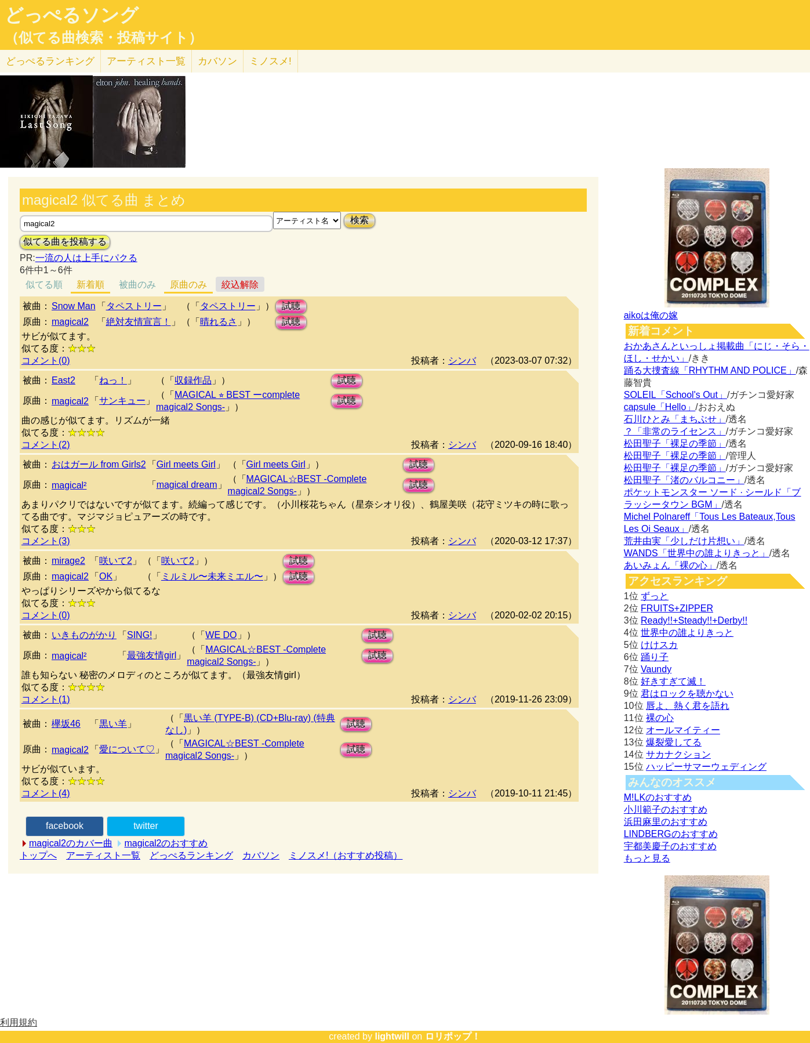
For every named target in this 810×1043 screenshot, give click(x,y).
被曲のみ (137, 284)
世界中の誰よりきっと (687, 633)
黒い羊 (113, 724)
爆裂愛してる (674, 742)
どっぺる (50, 61)
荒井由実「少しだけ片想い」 (684, 541)
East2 (63, 380)
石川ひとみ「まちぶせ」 (675, 419)
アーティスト (146, 61)
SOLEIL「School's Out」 (675, 395)
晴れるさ (218, 322)
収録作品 (193, 380)
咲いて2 (115, 561)
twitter (145, 826)
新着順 (90, 284)
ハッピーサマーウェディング (706, 767)
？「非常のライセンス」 (675, 431)
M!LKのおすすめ (658, 797)
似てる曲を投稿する (65, 242)
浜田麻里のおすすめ (665, 822)
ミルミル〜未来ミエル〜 (212, 576)
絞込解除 (240, 284)
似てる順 (44, 284)
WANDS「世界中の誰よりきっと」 (696, 553)
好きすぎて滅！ (673, 681)
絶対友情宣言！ (138, 322)
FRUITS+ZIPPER (677, 608)
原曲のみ (188, 284)
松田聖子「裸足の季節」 (675, 443)
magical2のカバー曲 (70, 843)
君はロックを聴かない (687, 693)
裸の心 (660, 718)
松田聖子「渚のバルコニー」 (684, 480)
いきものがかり (84, 635)
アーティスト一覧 (103, 855)
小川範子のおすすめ (665, 809)
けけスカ (659, 645)
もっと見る (647, 858)
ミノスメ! (270, 61)
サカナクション (678, 754)
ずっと (655, 596)
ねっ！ (113, 380)
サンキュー (122, 400)
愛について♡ (127, 749)
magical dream (187, 485)
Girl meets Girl (186, 464)
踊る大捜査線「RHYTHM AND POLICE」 (710, 370)
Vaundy (656, 669)
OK (105, 576)
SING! (139, 635)
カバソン (217, 61)
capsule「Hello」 (660, 407)
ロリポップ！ (453, 1036)
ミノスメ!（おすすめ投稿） (345, 855)
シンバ (462, 360)
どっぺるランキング (191, 855)
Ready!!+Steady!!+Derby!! (694, 620)
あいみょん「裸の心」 (670, 565)
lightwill (392, 1036)
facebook (64, 826)
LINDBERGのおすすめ (671, 834)
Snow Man (74, 306)
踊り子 (655, 657)
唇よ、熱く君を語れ (687, 706)
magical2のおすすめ (166, 843)
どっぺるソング (72, 15)
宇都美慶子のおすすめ (670, 846)
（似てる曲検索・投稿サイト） (103, 37)
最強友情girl (151, 655)
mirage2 (68, 561)
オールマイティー (683, 730)
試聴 (291, 306)
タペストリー (134, 306)
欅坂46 (66, 724)
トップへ (38, 855)
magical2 (70, 322)
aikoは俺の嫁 (651, 315)
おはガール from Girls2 (99, 464)
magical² (69, 485)
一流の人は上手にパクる (86, 258)
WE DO (221, 635)
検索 (359, 220)
